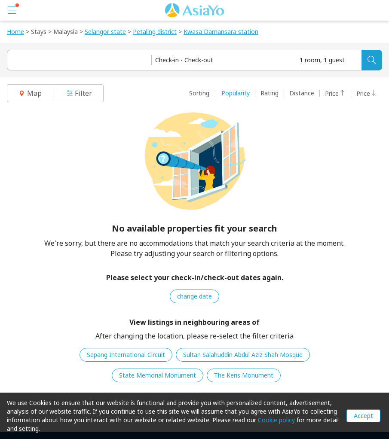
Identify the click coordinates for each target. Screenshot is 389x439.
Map (30, 93)
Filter (79, 93)
